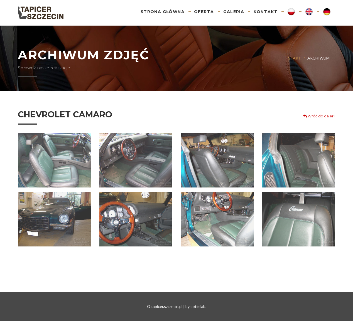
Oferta (204, 11)
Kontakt (266, 11)
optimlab (197, 306)
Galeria (233, 11)
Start (294, 58)
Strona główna (163, 11)
